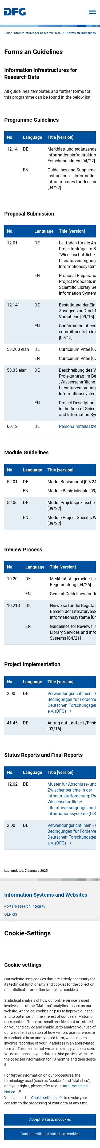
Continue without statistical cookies (50, 1134)
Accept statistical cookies (50, 1119)
